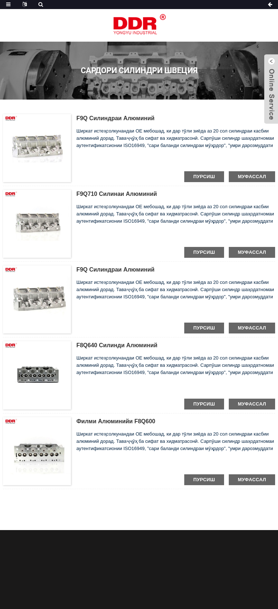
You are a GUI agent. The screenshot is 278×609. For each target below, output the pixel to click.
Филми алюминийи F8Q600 (115, 421)
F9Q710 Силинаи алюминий (116, 194)
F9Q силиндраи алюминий (115, 118)
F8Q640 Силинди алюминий (116, 345)
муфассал (252, 176)
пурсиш (204, 176)
